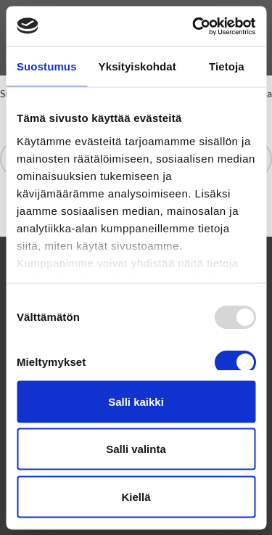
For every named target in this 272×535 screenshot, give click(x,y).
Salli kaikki (136, 401)
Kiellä (135, 496)
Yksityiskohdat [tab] (137, 66)
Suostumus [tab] (47, 66)
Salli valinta (136, 449)
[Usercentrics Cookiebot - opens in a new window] (193, 26)
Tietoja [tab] (226, 66)
